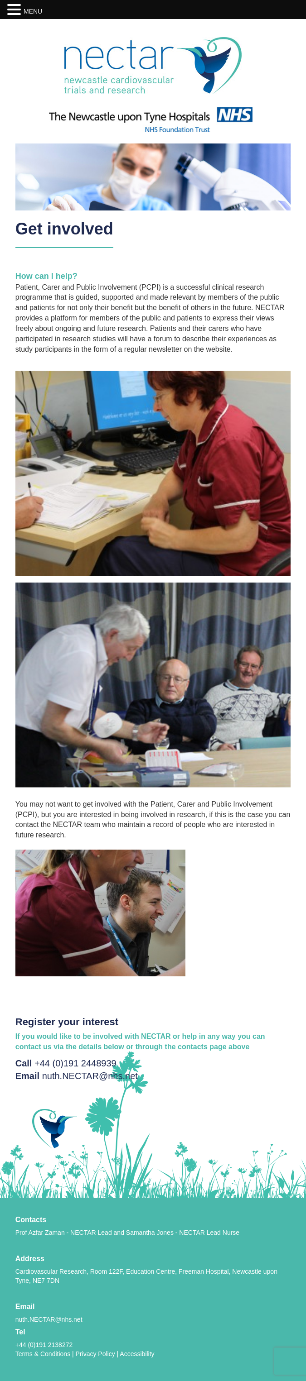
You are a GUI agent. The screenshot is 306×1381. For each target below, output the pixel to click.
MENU (33, 11)
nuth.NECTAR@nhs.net (90, 1076)
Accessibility (137, 1353)
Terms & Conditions (42, 1353)
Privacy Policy (95, 1353)
